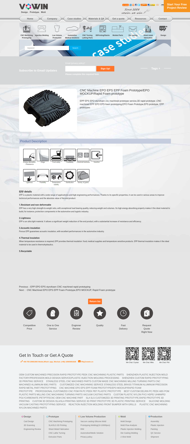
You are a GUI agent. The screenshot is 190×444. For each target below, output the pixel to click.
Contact (163, 19)
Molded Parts (117, 30)
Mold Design (126, 421)
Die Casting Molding (129, 433)
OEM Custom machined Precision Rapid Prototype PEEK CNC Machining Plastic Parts (71, 374)
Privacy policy (86, 437)
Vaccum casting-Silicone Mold (93, 421)
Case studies (74, 19)
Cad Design (29, 421)
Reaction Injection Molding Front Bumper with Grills (102, 404)
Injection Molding (41, 30)
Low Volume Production (57, 32)
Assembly (155, 421)
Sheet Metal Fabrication (59, 429)
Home (30, 19)
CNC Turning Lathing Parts (87, 32)
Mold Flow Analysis (129, 425)
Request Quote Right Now (146, 328)
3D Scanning (29, 425)
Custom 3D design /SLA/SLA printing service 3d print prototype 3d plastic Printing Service (88, 401)
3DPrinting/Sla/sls (102, 30)
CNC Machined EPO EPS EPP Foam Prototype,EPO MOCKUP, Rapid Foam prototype (70, 290)
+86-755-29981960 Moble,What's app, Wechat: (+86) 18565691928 (48, 362)
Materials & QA (96, 19)
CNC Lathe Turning (57, 433)
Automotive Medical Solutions (72, 32)
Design (163, 30)
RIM (82, 429)
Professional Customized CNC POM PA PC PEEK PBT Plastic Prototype (78, 391)
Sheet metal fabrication (148, 32)
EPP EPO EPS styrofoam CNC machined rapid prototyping (60, 286)
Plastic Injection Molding (131, 429)
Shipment (155, 437)
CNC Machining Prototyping (26, 32)
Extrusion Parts (55, 437)
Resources (140, 19)
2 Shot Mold (126, 437)
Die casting (133, 30)
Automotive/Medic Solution (92, 433)
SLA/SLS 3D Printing (58, 425)
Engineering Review (32, 429)
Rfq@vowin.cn (85, 362)
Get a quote (118, 19)
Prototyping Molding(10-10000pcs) (95, 425)
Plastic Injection (157, 425)
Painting (154, 429)
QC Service (156, 433)
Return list (94, 301)
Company (52, 19)
